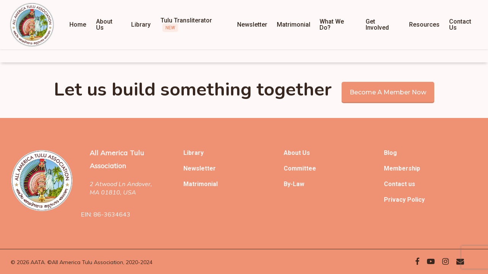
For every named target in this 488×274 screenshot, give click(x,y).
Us (306, 152)
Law (298, 184)
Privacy (395, 199)
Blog (390, 152)
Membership (402, 168)
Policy (416, 199)
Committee (300, 168)
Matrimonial (200, 184)
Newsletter (199, 168)
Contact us (399, 184)
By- (288, 184)
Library (193, 152)
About (293, 152)
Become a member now (388, 92)
